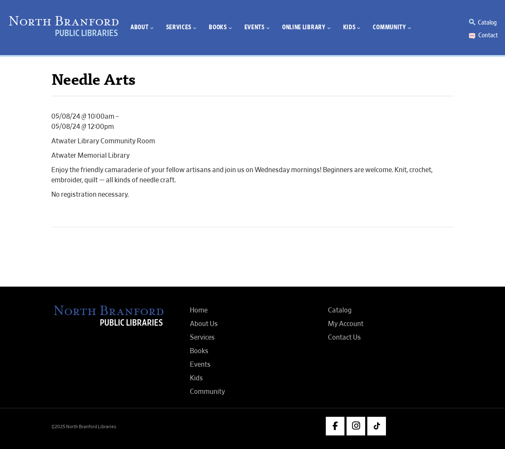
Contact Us (344, 337)
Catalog (487, 22)
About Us (204, 324)
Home (199, 310)
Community (207, 391)
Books (199, 351)
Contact (488, 35)
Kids (196, 378)
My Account (345, 324)
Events (200, 364)
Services (202, 337)
